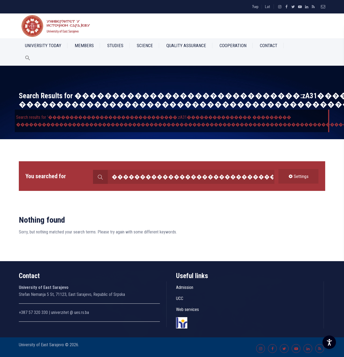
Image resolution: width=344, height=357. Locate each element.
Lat (267, 6)
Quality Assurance (186, 45)
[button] (28, 59)
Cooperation (233, 45)
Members (84, 45)
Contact (268, 45)
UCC (179, 298)
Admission (184, 287)
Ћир (255, 6)
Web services (187, 309)
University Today (43, 45)
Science (145, 45)
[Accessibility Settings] (329, 342)
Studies (115, 45)
